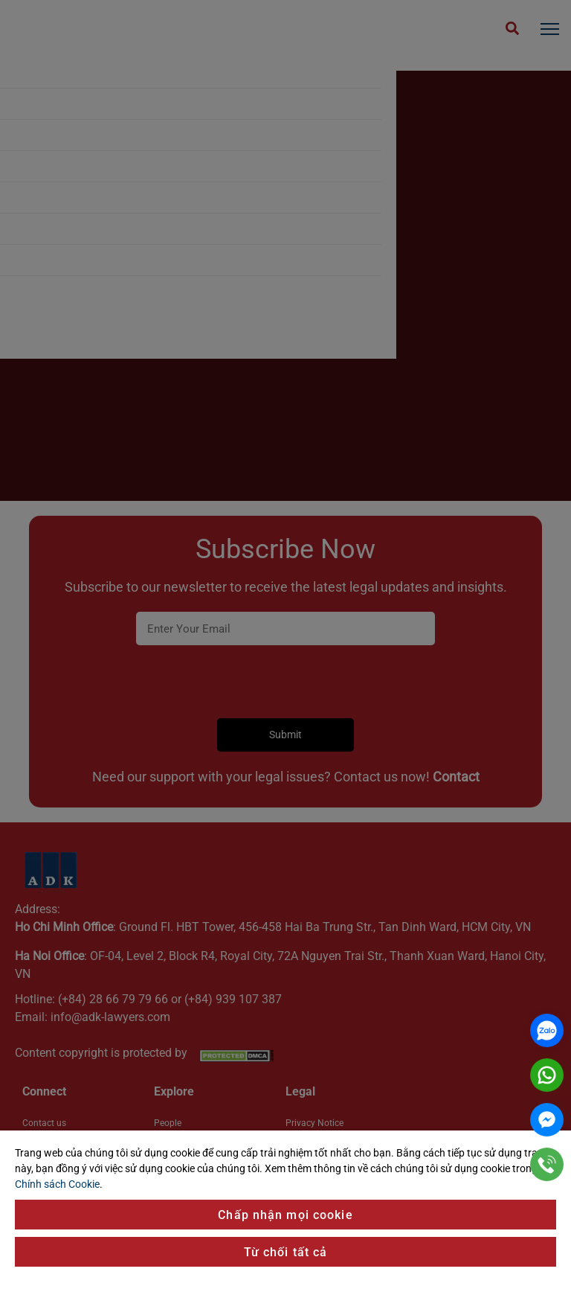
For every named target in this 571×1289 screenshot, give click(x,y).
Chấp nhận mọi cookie (285, 1215)
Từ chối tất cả (286, 1252)
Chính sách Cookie (57, 1184)
